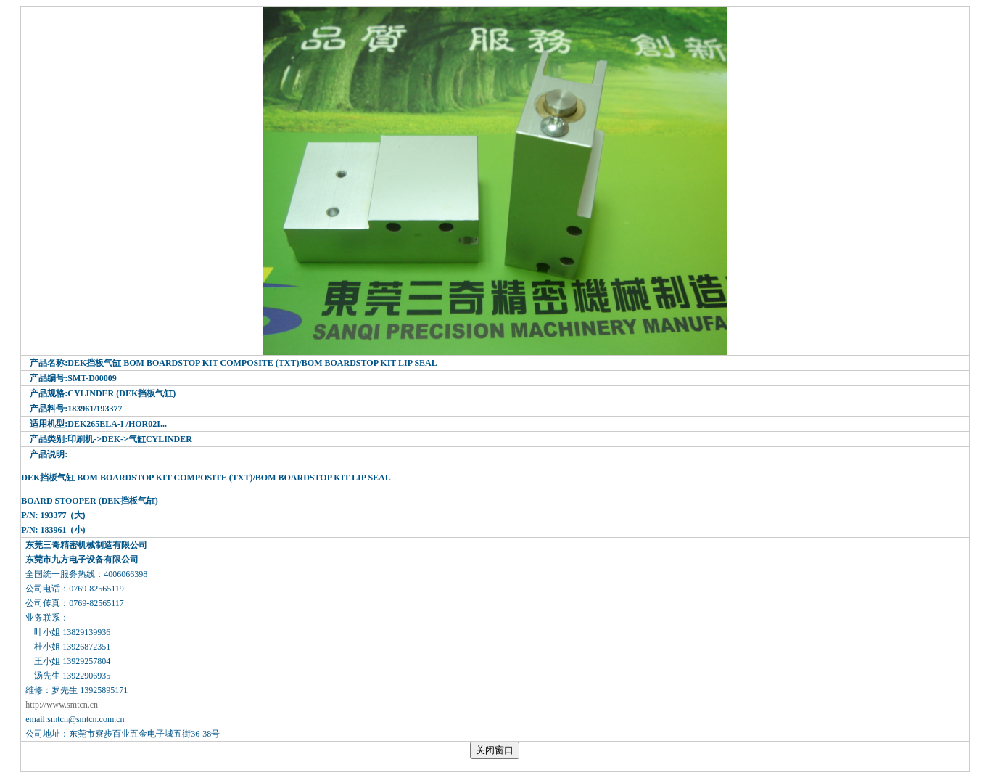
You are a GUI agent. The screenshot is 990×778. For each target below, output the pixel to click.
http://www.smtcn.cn (61, 705)
